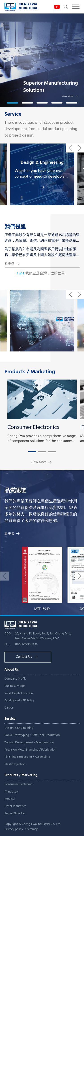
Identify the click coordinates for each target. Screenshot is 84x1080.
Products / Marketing (29, 372)
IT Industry (11, 791)
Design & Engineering (18, 728)
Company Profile (15, 678)
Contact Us (27, 657)
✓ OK (58, 1076)
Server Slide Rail (14, 813)
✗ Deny (6, 859)
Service (13, 114)
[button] (12, 103)
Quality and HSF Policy (19, 700)
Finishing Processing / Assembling (27, 757)
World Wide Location (18, 693)
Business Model (14, 686)
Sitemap (32, 829)
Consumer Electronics (19, 784)
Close (4, 839)
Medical (9, 799)
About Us (11, 669)
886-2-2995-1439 (26, 644)
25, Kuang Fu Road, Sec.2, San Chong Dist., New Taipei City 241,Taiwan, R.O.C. (43, 636)
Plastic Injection (15, 764)
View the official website (43, 923)
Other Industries (15, 806)
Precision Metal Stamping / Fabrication (30, 749)
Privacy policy (13, 829)
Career (8, 707)
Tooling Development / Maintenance (29, 742)
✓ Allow (7, 852)
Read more (10, 923)
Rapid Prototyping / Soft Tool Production (32, 735)
